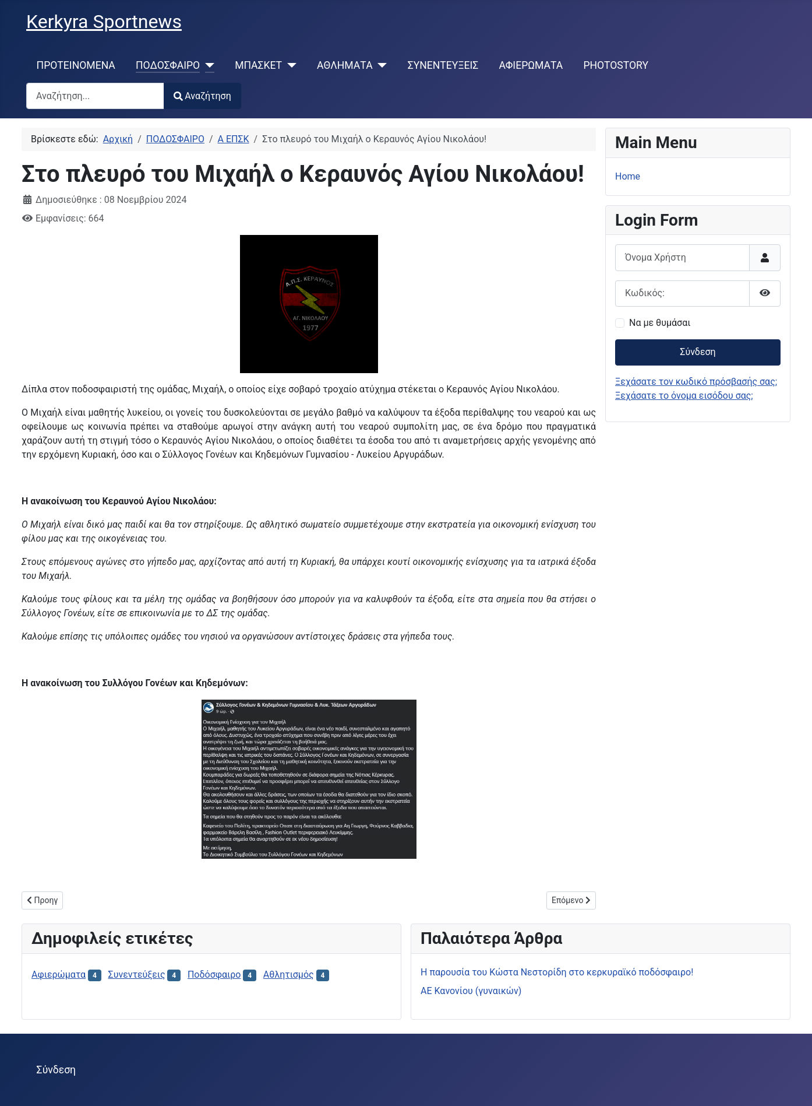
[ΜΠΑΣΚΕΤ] (289, 65)
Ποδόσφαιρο (214, 974)
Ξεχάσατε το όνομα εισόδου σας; (684, 395)
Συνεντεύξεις (136, 974)
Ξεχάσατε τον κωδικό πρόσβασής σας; (696, 381)
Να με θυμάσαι (659, 322)
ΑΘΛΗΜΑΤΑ (345, 65)
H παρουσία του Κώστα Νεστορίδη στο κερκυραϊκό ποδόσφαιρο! (557, 972)
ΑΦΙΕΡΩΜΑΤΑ (531, 65)
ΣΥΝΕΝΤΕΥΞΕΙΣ (443, 65)
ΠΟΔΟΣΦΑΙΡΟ (168, 65)
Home (627, 176)
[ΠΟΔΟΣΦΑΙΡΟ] (207, 65)
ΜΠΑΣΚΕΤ (258, 65)
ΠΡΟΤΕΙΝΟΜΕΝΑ (76, 65)
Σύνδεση (697, 351)
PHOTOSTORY (615, 65)
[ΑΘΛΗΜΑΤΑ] (380, 65)
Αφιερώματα (58, 974)
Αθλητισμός (288, 974)
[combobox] (95, 96)
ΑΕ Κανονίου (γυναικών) (471, 990)
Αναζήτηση (202, 95)
